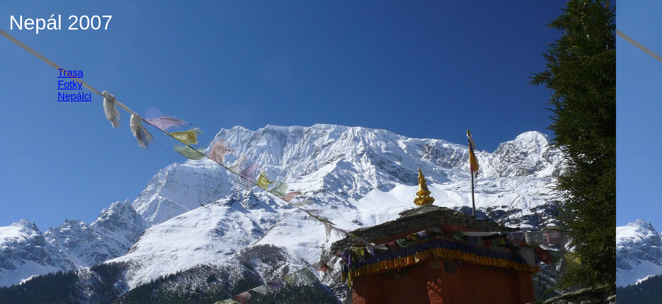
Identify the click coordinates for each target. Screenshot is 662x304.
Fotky (70, 84)
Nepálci (75, 96)
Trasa (70, 72)
